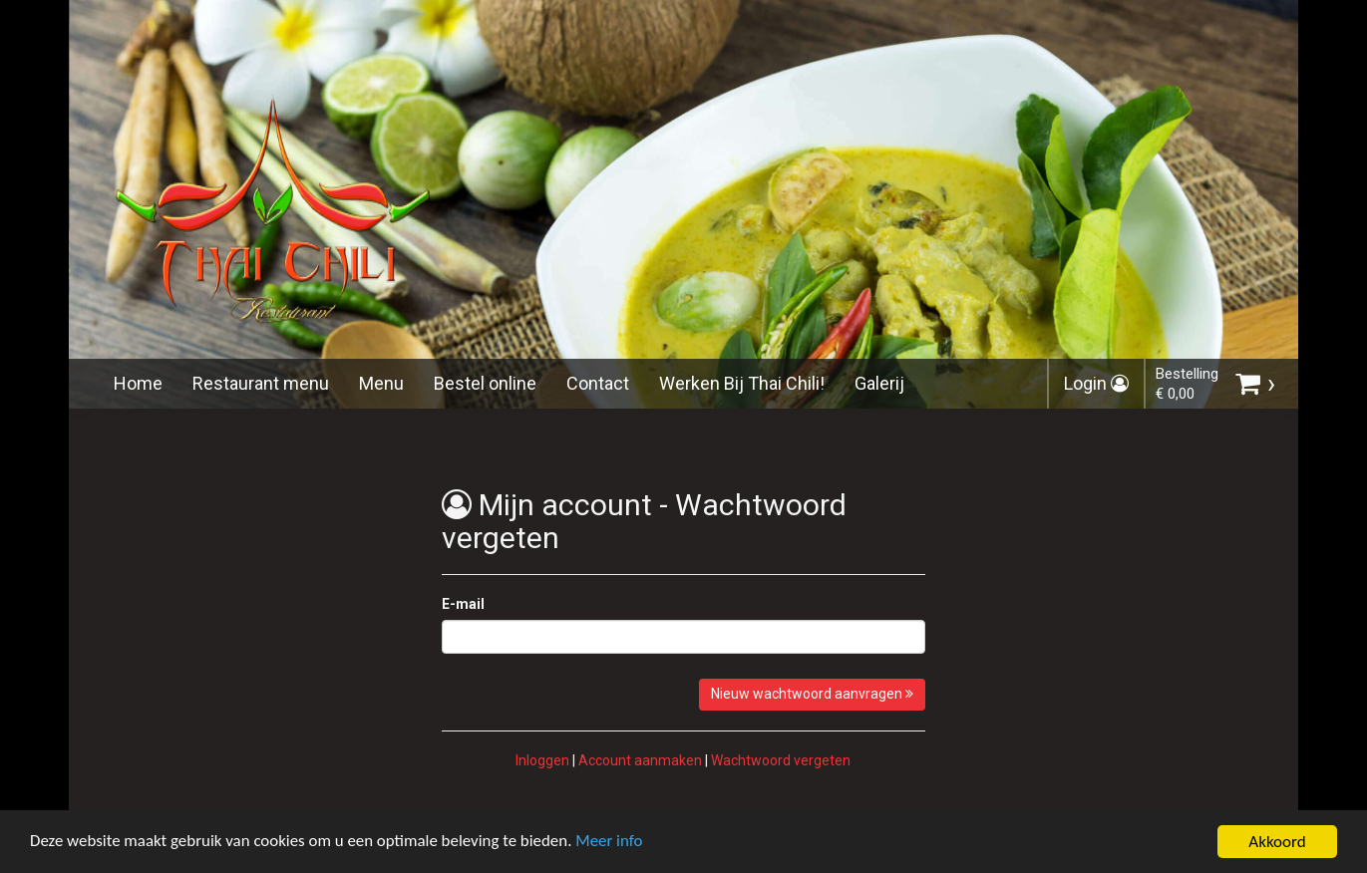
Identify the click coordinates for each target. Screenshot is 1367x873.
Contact (597, 383)
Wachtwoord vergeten (781, 760)
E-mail (463, 604)
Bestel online (485, 383)
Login (1096, 383)
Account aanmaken (640, 760)
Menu (381, 383)
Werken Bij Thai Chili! (742, 383)
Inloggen (542, 760)
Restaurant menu (260, 383)
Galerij (879, 383)
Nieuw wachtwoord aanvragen (812, 694)
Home (138, 383)
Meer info (613, 851)
